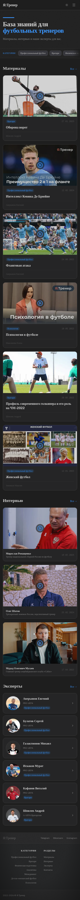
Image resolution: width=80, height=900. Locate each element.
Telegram (45, 838)
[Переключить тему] (67, 5)
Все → (73, 68)
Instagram (72, 838)
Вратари (55, 53)
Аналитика (31, 870)
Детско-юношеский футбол (23, 878)
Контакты (48, 870)
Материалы (49, 857)
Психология (30, 882)
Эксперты (48, 865)
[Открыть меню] (74, 5)
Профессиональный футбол (33, 53)
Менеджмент (30, 874)
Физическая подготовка (25, 865)
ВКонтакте (58, 838)
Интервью (48, 861)
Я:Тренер (10, 4)
